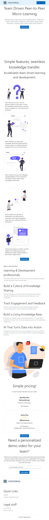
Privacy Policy (7, 508)
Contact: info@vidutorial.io (11, 497)
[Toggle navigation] (41, 2)
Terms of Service (8, 510)
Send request (24, 472)
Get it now (25, 27)
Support (6, 495)
